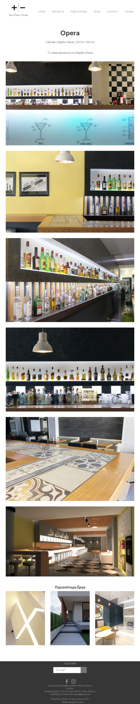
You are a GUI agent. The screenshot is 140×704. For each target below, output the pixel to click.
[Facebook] (67, 681)
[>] (84, 670)
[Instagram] (73, 681)
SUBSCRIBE (70, 663)
